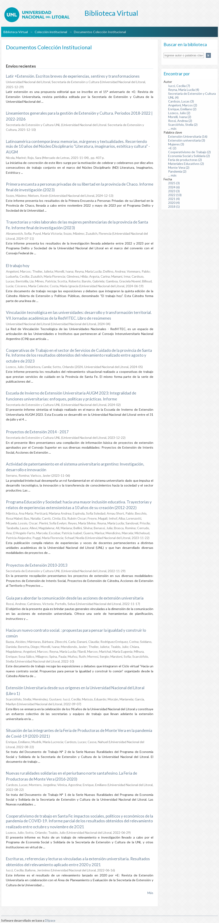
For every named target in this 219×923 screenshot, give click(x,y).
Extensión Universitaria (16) (187, 136)
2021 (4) (174, 199)
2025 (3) (174, 183)
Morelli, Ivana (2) (179, 117)
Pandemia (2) (177, 171)
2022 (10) (175, 195)
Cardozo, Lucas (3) (181, 101)
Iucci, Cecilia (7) (179, 86)
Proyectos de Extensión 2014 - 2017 (37, 431)
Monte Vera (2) (178, 167)
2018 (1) (174, 206)
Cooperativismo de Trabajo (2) (189, 152)
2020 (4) (174, 203)
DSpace (50, 920)
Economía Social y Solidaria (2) (189, 156)
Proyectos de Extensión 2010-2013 (36, 565)
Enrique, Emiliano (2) (182, 109)
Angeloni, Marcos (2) (182, 105)
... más (172, 128)
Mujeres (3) (176, 144)
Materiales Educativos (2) (186, 164)
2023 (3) (174, 191)
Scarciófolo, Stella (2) (183, 124)
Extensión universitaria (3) (186, 140)
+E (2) (172, 148)
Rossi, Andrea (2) (180, 121)
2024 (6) (174, 187)
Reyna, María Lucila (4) (183, 90)
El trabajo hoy (17, 265)
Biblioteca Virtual (15, 32)
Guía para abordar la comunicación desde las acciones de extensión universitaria (74, 598)
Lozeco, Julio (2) (179, 113)
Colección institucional (51, 32)
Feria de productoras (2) (185, 160)
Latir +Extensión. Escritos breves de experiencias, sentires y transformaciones (73, 76)
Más (150, 893)
